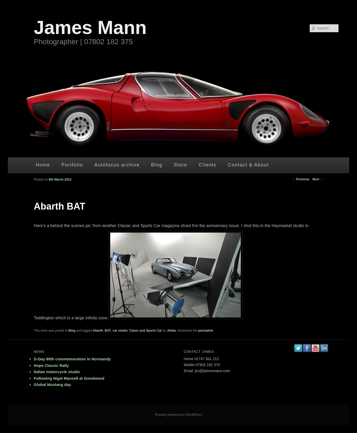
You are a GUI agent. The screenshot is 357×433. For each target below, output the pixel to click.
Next (317, 179)
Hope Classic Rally (51, 365)
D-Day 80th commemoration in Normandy (72, 359)
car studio (120, 330)
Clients (207, 165)
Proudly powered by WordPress (178, 415)
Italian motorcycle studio (57, 372)
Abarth (98, 330)
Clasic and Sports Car (145, 330)
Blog (156, 165)
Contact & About (248, 165)
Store (180, 165)
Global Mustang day (52, 384)
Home (43, 165)
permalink (205, 330)
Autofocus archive (117, 165)
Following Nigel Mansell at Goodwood (69, 378)
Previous (300, 179)
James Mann (90, 27)
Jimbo (171, 330)
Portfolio (72, 165)
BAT (108, 330)
